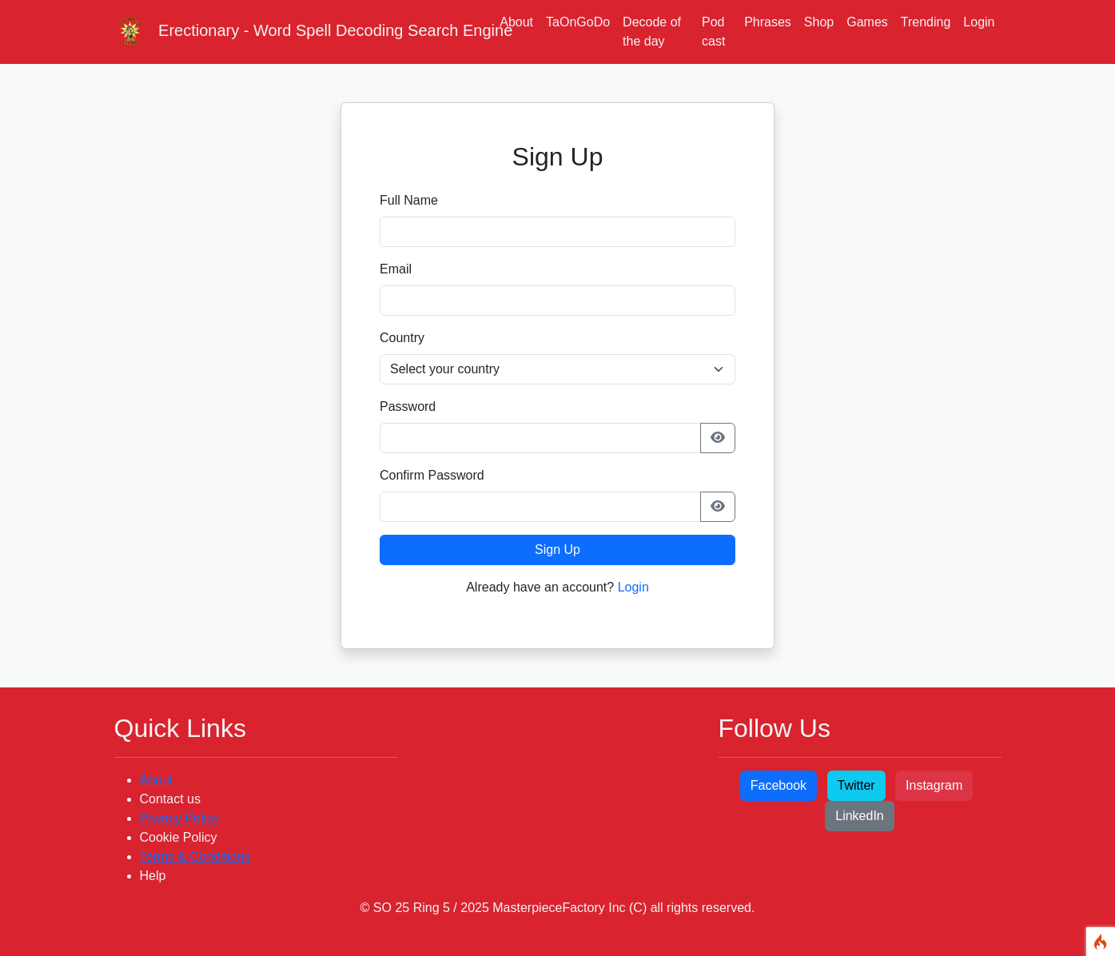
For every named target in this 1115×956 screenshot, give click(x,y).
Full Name (409, 200)
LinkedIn (859, 816)
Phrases (767, 22)
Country (402, 338)
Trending (926, 22)
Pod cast (713, 31)
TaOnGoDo (578, 22)
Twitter (856, 785)
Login (978, 22)
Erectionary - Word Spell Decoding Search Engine (297, 32)
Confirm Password (432, 475)
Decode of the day (652, 31)
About (516, 22)
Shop (819, 22)
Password (408, 406)
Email (396, 269)
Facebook (778, 785)
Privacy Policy (180, 818)
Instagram (934, 785)
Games (867, 22)
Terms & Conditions (195, 856)
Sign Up (557, 549)
